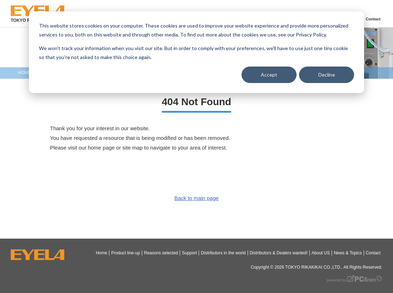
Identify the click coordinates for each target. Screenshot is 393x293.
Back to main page (196, 198)
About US (321, 252)
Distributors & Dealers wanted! (279, 252)
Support (189, 252)
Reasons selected (161, 252)
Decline (326, 75)
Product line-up (125, 252)
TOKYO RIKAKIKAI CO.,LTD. (313, 267)
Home (101, 252)
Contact (372, 19)
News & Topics (348, 252)
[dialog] (196, 52)
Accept (269, 75)
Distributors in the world (223, 252)
